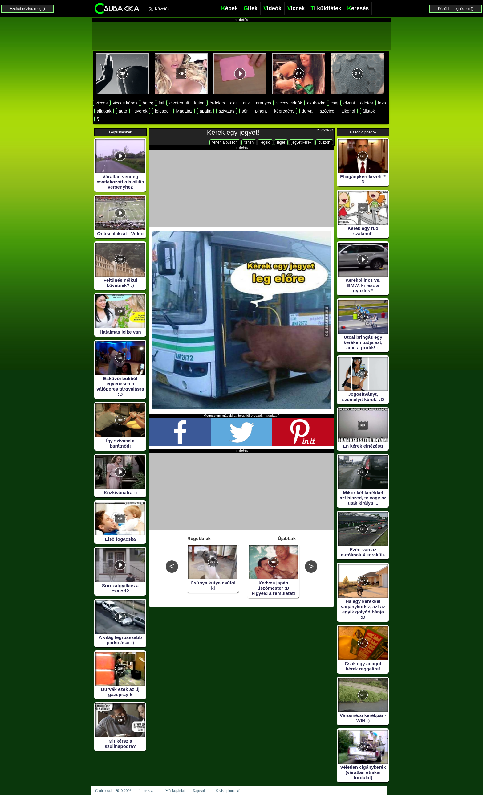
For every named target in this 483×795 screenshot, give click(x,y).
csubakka (316, 102)
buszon (324, 142)
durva (307, 111)
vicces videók (289, 102)
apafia (205, 111)
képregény (284, 111)
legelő (265, 142)
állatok (369, 111)
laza (382, 102)
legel (281, 142)
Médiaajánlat (175, 791)
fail (161, 102)
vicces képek (125, 102)
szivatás (226, 111)
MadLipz (184, 111)
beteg (148, 102)
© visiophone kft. (229, 791)
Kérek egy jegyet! (233, 132)
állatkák (104, 111)
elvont (349, 102)
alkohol (348, 111)
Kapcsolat (200, 791)
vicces (101, 102)
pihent (261, 111)
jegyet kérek (302, 142)
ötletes (366, 102)
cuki (247, 102)
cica (234, 102)
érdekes (217, 102)
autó (123, 111)
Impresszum (148, 791)
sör (245, 111)
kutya (199, 102)
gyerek (140, 111)
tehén (249, 142)
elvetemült (179, 102)
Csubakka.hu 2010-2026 (113, 791)
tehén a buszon (224, 142)
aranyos (263, 102)
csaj (334, 102)
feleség (161, 111)
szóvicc (327, 111)
